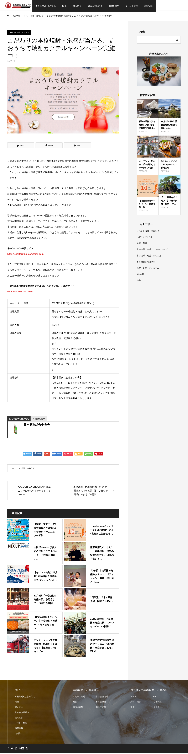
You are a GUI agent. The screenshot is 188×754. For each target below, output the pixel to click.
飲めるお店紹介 (95, 6)
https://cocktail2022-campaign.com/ (25, 255)
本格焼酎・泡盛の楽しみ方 (149, 257)
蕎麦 (132, 708)
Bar (155, 698)
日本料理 (157, 703)
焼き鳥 (156, 708)
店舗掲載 (148, 6)
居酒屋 (133, 698)
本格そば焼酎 (79, 698)
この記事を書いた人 (20, 420)
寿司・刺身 (135, 703)
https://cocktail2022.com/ (20, 292)
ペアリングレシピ (145, 238)
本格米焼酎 (78, 708)
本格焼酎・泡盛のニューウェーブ (152, 250)
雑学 (139, 281)
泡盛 (75, 703)
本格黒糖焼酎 (102, 698)
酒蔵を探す (114, 6)
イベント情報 (131, 6)
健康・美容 (142, 244)
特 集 (64, 6)
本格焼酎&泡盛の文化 (45, 6)
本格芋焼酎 (101, 708)
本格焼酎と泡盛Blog (146, 263)
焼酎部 (18, 735)
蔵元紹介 (77, 6)
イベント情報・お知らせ (19, 34)
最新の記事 (40, 420)
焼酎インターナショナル (148, 269)
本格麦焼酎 (101, 703)
